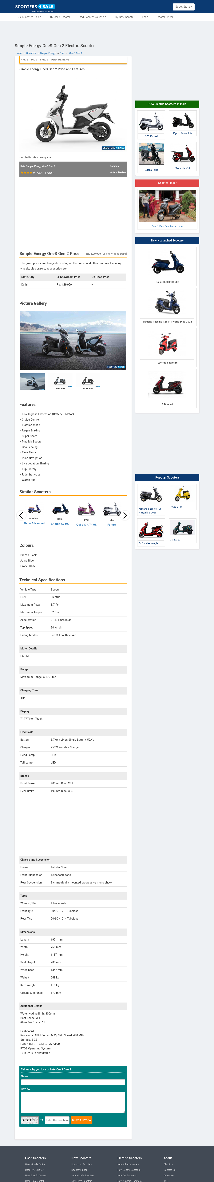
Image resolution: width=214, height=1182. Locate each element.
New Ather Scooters (128, 1164)
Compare (115, 166)
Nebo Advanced (34, 523)
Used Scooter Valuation (92, 17)
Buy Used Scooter (59, 17)
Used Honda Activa (35, 1164)
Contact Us (169, 1170)
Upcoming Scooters (81, 1164)
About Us (168, 1164)
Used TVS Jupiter (34, 1170)
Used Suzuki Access (35, 1175)
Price (24, 59)
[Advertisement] (107, 31)
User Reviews (60, 59)
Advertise (169, 1175)
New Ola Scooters (127, 1175)
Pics (34, 59)
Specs (44, 59)
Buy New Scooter (124, 17)
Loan (145, 17)
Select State (183, 7)
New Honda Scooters (82, 1175)
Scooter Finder (164, 17)
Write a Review (118, 172)
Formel (112, 525)
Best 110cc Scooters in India (167, 209)
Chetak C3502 (60, 524)
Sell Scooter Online (29, 17)
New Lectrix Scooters (128, 1170)
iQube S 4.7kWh (86, 525)
